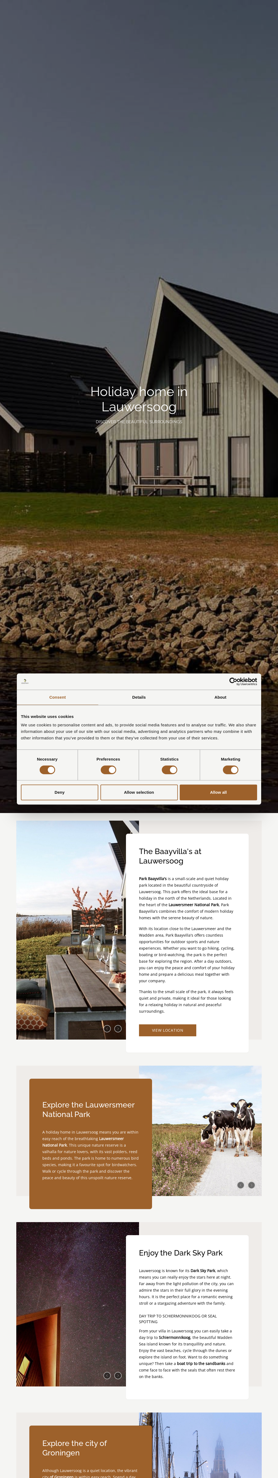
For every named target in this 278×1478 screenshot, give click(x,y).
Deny (60, 792)
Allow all (218, 792)
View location (168, 1030)
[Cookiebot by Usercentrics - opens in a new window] (233, 681)
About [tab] (220, 697)
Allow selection (139, 792)
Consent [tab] (57, 697)
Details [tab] (139, 697)
